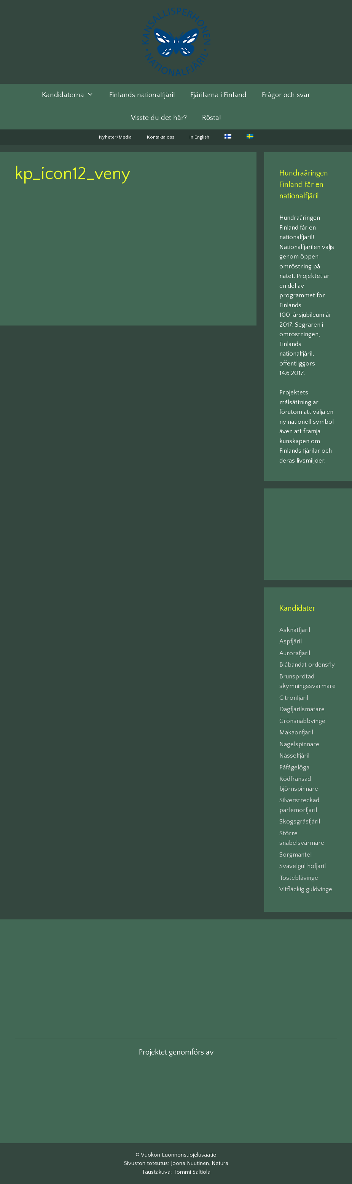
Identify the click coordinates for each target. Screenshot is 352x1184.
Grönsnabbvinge (302, 721)
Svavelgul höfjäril (302, 866)
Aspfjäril (290, 641)
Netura (220, 1163)
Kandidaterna (71, 95)
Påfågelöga (294, 767)
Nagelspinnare (299, 744)
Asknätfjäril (294, 630)
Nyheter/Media (115, 137)
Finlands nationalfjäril (142, 95)
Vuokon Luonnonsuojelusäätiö (179, 1155)
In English (199, 137)
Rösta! (211, 118)
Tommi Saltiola (192, 1172)
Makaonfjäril (296, 732)
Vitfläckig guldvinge (305, 889)
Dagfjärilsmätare (302, 709)
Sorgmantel (295, 854)
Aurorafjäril (294, 653)
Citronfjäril (293, 697)
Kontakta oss (160, 137)
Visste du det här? (159, 118)
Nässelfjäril (294, 755)
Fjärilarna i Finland (218, 95)
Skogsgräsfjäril (299, 821)
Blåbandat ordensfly (307, 664)
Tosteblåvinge (298, 877)
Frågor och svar (286, 95)
